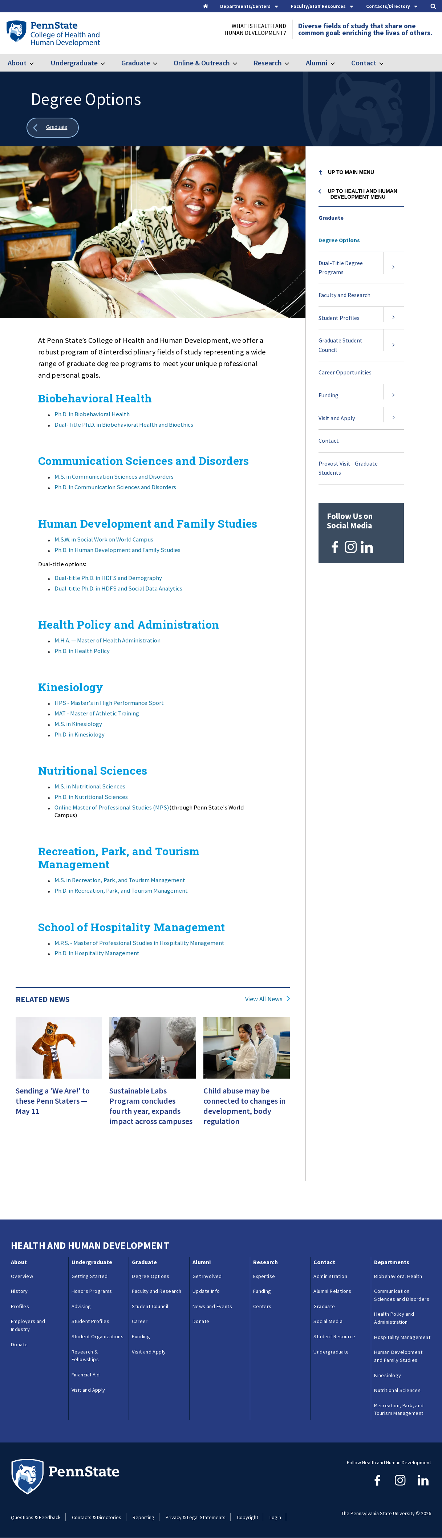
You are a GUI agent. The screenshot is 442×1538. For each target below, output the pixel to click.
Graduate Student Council (340, 345)
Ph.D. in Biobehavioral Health (92, 414)
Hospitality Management (402, 1337)
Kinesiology (387, 1375)
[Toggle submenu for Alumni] (337, 63)
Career (139, 1321)
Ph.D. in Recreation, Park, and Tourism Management (121, 890)
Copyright (247, 1517)
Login (275, 1517)
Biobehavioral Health (398, 1276)
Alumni (317, 62)
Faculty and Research (344, 295)
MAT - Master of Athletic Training (96, 713)
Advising (81, 1306)
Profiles (20, 1306)
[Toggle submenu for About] (36, 63)
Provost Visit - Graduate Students (348, 468)
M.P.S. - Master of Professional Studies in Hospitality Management (139, 943)
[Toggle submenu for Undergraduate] (107, 63)
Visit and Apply (337, 418)
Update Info (206, 1291)
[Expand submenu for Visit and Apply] (394, 418)
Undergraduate (74, 62)
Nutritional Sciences (397, 1390)
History (19, 1291)
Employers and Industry (28, 1325)
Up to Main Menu (351, 172)
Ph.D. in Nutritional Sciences (91, 797)
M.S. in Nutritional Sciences (89, 786)
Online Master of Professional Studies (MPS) (111, 807)
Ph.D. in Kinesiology (79, 734)
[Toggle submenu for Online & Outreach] (239, 63)
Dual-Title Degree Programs (341, 267)
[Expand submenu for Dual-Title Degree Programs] (394, 268)
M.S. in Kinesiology (78, 724)
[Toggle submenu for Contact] (385, 63)
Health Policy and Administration (394, 1318)
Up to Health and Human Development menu (362, 194)
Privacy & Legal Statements (196, 1517)
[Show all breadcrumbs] (53, 128)
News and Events (212, 1306)
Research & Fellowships (85, 1355)
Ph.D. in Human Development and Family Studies (117, 550)
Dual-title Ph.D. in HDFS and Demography (108, 578)
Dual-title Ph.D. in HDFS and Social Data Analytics (118, 588)
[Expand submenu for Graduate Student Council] (394, 345)
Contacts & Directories (96, 1517)
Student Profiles (339, 317)
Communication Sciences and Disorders (401, 1295)
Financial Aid (86, 1374)
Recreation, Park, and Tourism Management (398, 1409)
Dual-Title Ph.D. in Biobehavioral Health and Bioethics (123, 425)
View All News (264, 999)
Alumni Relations (332, 1291)
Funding (328, 395)
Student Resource (334, 1336)
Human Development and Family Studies (398, 1356)
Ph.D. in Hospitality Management (96, 953)
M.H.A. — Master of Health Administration (107, 640)
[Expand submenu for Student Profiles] (394, 318)
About (17, 62)
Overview (22, 1276)
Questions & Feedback (36, 1517)
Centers (262, 1306)
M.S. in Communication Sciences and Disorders (114, 476)
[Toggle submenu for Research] (291, 63)
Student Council (150, 1306)
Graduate (135, 62)
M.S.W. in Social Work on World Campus (103, 539)
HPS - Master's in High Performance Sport (109, 703)
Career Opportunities (345, 372)
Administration (330, 1276)
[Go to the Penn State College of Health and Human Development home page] (53, 33)
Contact (363, 62)
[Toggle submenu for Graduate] (159, 63)
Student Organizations (97, 1336)
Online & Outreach (202, 62)
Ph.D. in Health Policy (82, 651)
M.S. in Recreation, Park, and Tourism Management (119, 880)
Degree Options (339, 240)
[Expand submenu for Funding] (394, 395)
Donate (19, 1344)
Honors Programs (92, 1291)
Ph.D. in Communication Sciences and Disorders (115, 487)
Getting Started (90, 1276)
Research (268, 62)
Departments (391, 1262)
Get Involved (207, 1276)
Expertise (264, 1276)
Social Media (327, 1321)
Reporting (143, 1517)
